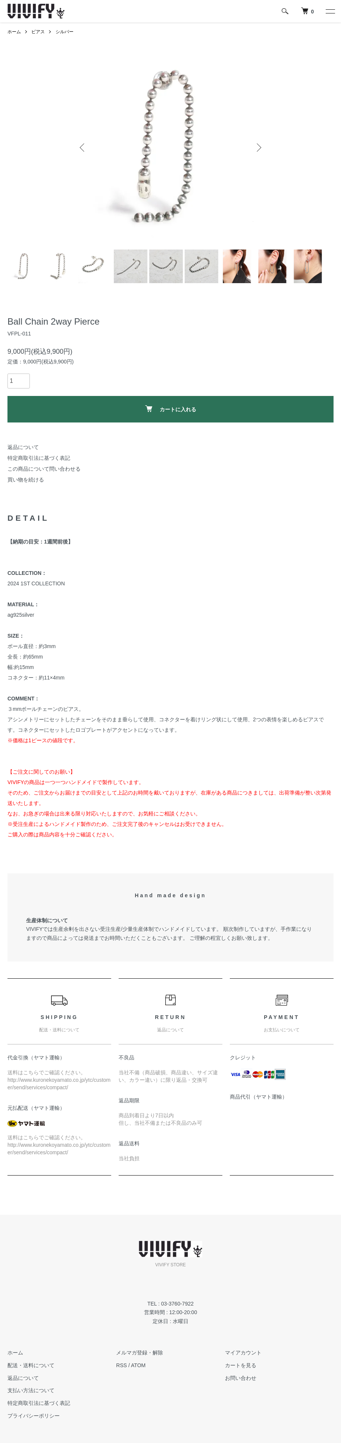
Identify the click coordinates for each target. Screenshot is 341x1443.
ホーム (14, 31)
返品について (23, 447)
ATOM (138, 1365)
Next (258, 147)
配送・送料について (30, 1365)
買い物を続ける (25, 480)
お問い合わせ (240, 1378)
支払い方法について (30, 1390)
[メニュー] (330, 11)
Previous (82, 147)
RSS (121, 1365)
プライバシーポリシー (33, 1416)
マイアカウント (243, 1353)
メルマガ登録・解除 (139, 1353)
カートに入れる (170, 408)
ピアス (38, 31)
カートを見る (240, 1365)
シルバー (64, 31)
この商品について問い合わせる (44, 469)
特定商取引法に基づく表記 (38, 458)
